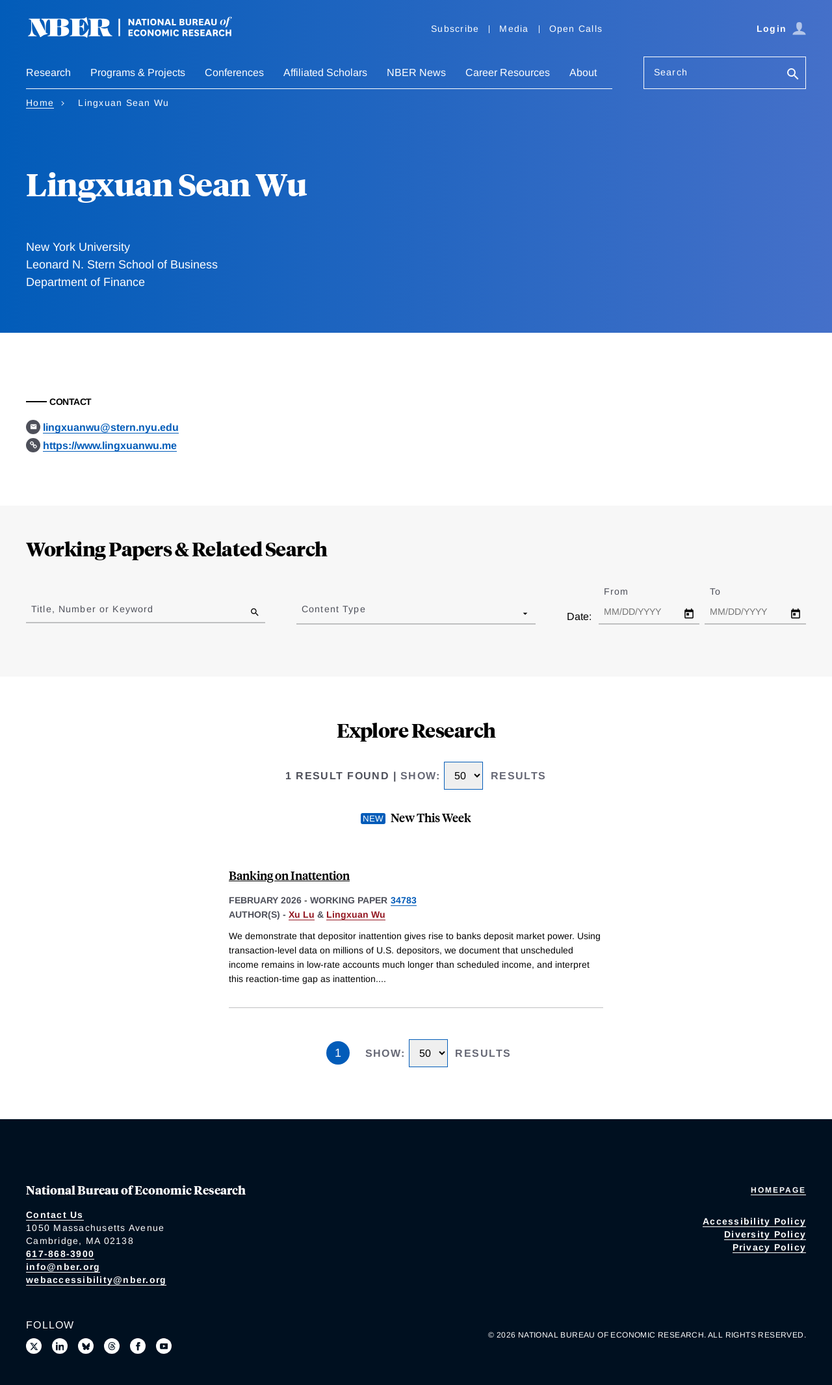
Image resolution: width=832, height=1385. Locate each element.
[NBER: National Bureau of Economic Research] (140, 34)
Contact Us (55, 1215)
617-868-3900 (60, 1254)
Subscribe (455, 28)
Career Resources (507, 72)
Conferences (234, 72)
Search (671, 72)
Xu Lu (302, 914)
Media (513, 28)
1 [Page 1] (338, 1052)
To (727, 591)
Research (48, 72)
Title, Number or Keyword (92, 609)
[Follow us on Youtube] (164, 1346)
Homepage (778, 1190)
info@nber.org (63, 1267)
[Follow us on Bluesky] (86, 1346)
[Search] (793, 75)
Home (40, 102)
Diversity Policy (765, 1234)
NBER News (416, 72)
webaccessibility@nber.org (96, 1280)
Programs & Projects (137, 72)
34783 (404, 900)
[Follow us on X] (34, 1346)
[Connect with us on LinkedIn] (60, 1346)
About (583, 72)
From (627, 591)
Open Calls (576, 28)
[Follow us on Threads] (112, 1346)
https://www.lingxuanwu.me (110, 445)
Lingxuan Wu (355, 914)
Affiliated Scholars (325, 72)
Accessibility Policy (754, 1221)
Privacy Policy (770, 1247)
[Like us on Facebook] (138, 1346)
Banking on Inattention (289, 875)
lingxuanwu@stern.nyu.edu (111, 427)
